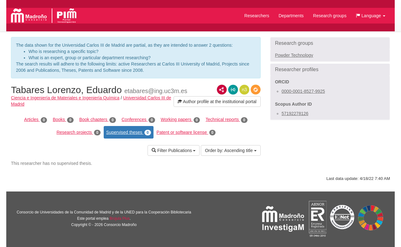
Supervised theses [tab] (128, 132)
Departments (291, 15)
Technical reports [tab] (226, 120)
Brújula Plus (120, 218)
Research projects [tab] (78, 132)
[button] (370, 16)
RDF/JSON (256, 90)
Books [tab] (63, 120)
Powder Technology (294, 55)
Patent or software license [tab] (186, 132)
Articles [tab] (35, 120)
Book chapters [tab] (97, 120)
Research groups (329, 15)
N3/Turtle (244, 90)
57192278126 (295, 113)
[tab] (330, 43)
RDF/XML (222, 90)
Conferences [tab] (138, 120)
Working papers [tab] (180, 120)
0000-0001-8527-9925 (303, 91)
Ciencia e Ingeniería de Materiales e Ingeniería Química (65, 97)
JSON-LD (233, 90)
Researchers (256, 15)
